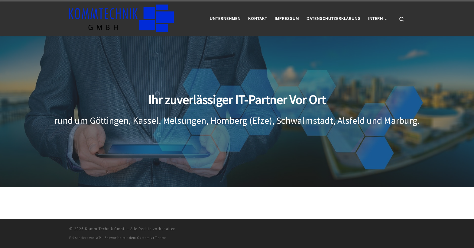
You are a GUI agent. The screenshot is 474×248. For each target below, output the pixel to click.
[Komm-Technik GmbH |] (121, 17)
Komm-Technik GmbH (105, 228)
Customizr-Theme (151, 238)
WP (98, 238)
